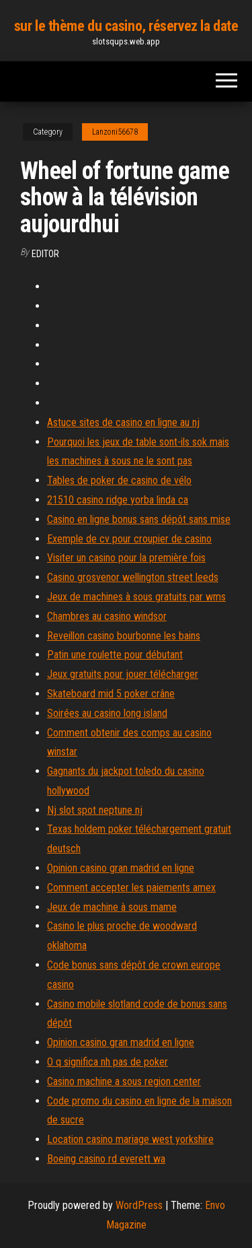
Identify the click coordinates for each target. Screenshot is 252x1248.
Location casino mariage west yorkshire (130, 1139)
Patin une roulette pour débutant (115, 654)
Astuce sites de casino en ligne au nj (123, 422)
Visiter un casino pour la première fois (126, 557)
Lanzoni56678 (115, 132)
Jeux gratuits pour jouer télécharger (122, 674)
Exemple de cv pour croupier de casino (129, 538)
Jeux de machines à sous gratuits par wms (136, 596)
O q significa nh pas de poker (107, 1061)
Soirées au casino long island (107, 713)
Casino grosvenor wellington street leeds (132, 577)
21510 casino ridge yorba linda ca (117, 499)
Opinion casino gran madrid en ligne (120, 868)
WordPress (139, 1205)
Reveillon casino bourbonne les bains (123, 635)
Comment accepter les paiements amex (131, 887)
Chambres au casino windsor (107, 616)
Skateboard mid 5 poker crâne (111, 693)
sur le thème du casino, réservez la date (126, 26)
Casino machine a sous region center (124, 1081)
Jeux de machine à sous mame (112, 907)
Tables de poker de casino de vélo (119, 480)
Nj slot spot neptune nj (94, 810)
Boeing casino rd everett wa (106, 1158)
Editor (45, 253)
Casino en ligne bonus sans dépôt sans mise (138, 519)
